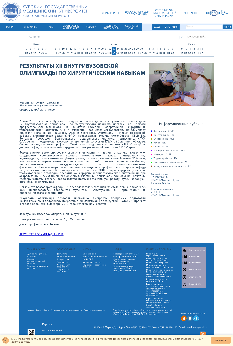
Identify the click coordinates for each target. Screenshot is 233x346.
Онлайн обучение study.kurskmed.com (155, 306)
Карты (38, 310)
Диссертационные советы (95, 257)
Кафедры (31, 257)
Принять (220, 340)
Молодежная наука (92, 262)
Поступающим (164, 135)
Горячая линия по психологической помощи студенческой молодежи (158, 300)
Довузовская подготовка (63, 271)
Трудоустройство (165, 158)
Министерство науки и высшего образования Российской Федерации (157, 261)
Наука (160, 143)
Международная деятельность (172, 166)
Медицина (162, 155)
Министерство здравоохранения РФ (156, 255)
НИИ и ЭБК (88, 259)
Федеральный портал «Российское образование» (159, 276)
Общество (162, 147)
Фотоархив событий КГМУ (125, 257)
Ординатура (62, 262)
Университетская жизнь (169, 151)
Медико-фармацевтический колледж (36, 261)
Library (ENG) (195, 263)
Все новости (164, 131)
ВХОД (157, 27)
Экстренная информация (94, 310)
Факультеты (62, 254)
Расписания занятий (66, 257)
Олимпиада (53, 103)
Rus (223, 11)
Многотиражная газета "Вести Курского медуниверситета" (124, 261)
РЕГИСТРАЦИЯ (171, 27)
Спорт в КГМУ (195, 277)
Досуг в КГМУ (195, 284)
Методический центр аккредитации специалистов (159, 266)
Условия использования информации (66, 310)
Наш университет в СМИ (124, 271)
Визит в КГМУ (195, 270)
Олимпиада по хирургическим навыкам (41, 105)
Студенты (41, 103)
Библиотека (194, 257)
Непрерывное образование (170, 162)
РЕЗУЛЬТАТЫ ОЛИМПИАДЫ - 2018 (41, 234)
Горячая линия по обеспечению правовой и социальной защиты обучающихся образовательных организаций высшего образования (158, 290)
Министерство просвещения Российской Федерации (159, 271)
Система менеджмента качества (37, 267)
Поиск (46, 310)
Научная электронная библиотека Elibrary (156, 280)
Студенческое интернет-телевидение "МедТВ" (124, 267)
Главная (31, 310)
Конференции (89, 254)
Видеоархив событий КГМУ (126, 254)
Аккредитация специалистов (63, 266)
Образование (27, 103)
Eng (223, 14)
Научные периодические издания (94, 266)
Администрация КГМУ (37, 254)
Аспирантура (63, 259)
